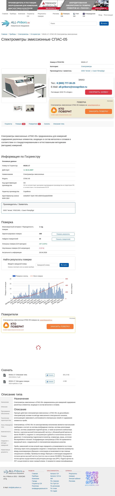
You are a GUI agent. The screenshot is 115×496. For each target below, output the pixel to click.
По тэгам (53, 488)
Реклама (56, 14)
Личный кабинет (74, 478)
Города (34, 481)
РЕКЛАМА (110, 101)
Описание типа (58, 124)
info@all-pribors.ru (15, 487)
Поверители (35, 124)
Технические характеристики (6, 419)
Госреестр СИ (30, 15)
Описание (4, 407)
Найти (64, 265)
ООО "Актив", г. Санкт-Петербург (93, 71)
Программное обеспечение (5, 412)
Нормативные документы (5, 451)
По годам (53, 491)
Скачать (47, 124)
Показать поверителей (63, 239)
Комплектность (6, 431)
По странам (54, 481)
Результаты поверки (42, 15)
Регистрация (108, 15)
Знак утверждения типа (7, 426)
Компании (21, 14)
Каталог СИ (54, 473)
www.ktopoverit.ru (94, 105)
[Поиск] (73, 24)
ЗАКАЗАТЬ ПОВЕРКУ (98, 111)
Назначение (5, 402)
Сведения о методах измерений (4, 443)
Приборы (13, 14)
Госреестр (8, 124)
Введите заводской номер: (17, 264)
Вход (100, 15)
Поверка (20, 124)
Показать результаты (63, 234)
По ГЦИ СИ (54, 483)
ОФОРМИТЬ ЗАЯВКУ (98, 92)
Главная (5, 14)
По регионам (55, 486)
